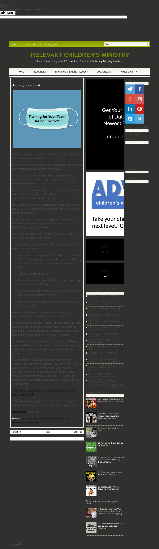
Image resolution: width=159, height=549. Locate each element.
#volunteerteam (32, 422)
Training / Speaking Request (71, 72)
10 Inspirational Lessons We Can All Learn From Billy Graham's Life (111, 459)
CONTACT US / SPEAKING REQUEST (40, 44)
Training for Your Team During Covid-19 (42, 81)
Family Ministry (128, 72)
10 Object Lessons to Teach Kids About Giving (110, 473)
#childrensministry (29, 418)
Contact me (19, 411)
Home (21, 72)
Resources (39, 72)
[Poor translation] (11, 13)
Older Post (78, 432)
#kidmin (58, 418)
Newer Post (16, 432)
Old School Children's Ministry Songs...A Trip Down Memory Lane (108, 415)
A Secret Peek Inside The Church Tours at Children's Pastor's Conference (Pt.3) (110, 511)
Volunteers (104, 72)
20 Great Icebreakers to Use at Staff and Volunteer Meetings (110, 525)
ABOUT (15, 44)
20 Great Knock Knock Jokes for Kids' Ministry (109, 487)
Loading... (129, 174)
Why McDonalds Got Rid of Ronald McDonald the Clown (111, 400)
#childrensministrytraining (45, 418)
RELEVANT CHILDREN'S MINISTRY (80, 55)
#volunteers (22, 422)
